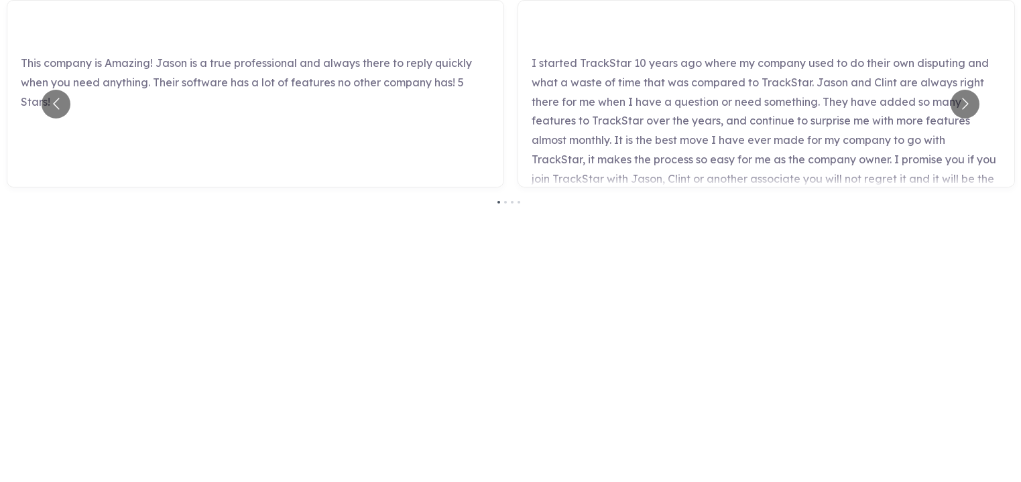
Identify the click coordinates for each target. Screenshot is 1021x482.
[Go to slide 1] (498, 202)
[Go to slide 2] (505, 202)
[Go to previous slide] (56, 104)
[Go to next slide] (965, 104)
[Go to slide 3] (512, 202)
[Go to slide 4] (519, 202)
